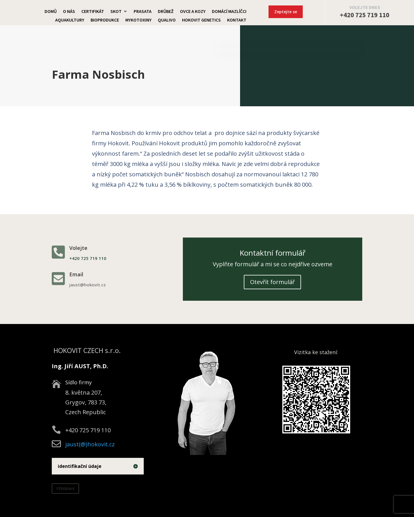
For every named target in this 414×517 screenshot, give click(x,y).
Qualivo (167, 20)
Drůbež (166, 11)
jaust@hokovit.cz (87, 285)
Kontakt (236, 20)
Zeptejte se (285, 11)
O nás (69, 11)
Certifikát (92, 11)
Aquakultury (69, 20)
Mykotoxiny (138, 20)
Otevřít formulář (272, 282)
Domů (51, 11)
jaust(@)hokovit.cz (90, 444)
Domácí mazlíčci (229, 11)
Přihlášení (65, 488)
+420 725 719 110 (364, 15)
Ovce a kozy (193, 11)
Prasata (143, 11)
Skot (116, 11)
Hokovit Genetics (201, 20)
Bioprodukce (105, 20)
